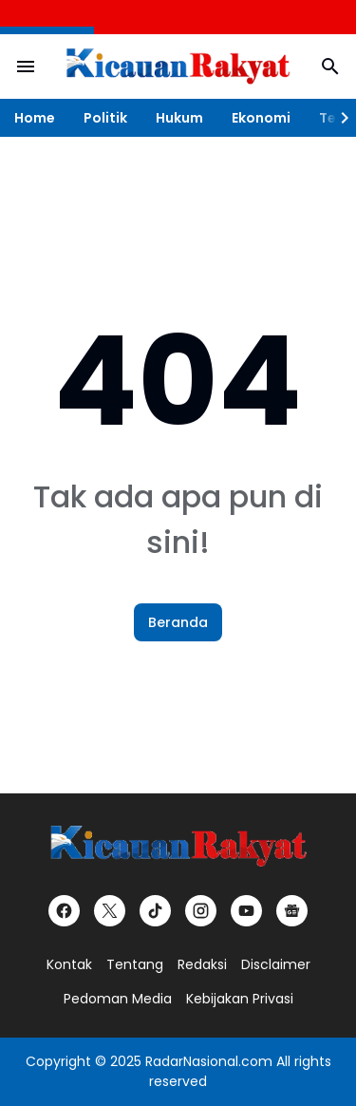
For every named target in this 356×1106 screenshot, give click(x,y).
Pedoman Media (118, 998)
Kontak (69, 964)
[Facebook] (64, 910)
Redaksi (202, 964)
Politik (105, 117)
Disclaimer (275, 964)
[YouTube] (246, 910)
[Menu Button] (26, 67)
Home (34, 117)
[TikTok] (155, 910)
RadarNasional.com (208, 1061)
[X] (109, 910)
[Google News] (292, 910)
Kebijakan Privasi (239, 998)
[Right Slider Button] (337, 118)
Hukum (179, 117)
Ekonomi (261, 117)
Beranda (178, 622)
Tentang (134, 964)
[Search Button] (330, 67)
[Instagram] (200, 910)
